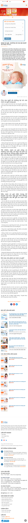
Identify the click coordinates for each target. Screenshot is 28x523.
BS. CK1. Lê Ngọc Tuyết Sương (13, 90)
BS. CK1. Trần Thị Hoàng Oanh (16, 325)
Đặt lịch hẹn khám (12, 92)
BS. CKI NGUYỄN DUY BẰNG (15, 317)
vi (24, 1)
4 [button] (12, 17)
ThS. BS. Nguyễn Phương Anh (16, 333)
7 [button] (16, 17)
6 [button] (15, 17)
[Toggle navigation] (26, 5)
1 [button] (8, 17)
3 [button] (11, 17)
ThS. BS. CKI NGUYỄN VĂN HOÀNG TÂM (17, 349)
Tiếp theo (8, 38)
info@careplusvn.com (9, 518)
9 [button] (19, 17)
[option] (14, 12)
